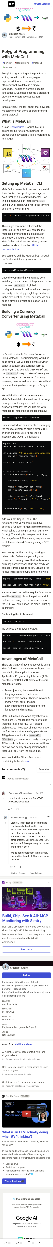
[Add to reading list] (30, 1243)
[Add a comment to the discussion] (28, 780)
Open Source (17, 126)
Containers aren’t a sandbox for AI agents (26, 1084)
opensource (9, 67)
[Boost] (41, 1243)
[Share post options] (48, 1243)
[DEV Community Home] (11, 4)
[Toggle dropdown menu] (48, 792)
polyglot (7, 63)
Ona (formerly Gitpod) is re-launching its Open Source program (26, 1071)
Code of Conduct (18, 873)
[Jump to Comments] (19, 1243)
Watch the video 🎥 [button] (14, 1181)
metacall (37, 63)
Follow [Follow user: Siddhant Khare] (26, 975)
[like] (10, 809)
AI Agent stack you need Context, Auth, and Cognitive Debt (26, 1056)
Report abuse (36, 873)
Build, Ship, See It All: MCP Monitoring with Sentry (25, 918)
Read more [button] (26, 949)
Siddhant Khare (17, 34)
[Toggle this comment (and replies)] (4, 798)
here (27, 761)
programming (22, 63)
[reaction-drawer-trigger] (7, 1243)
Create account (42, 4)
